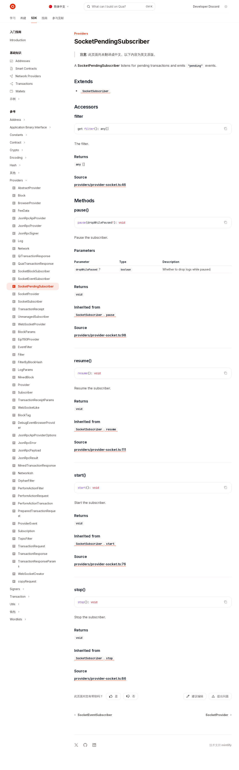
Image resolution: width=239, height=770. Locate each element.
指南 (44, 19)
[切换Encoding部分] (33, 157)
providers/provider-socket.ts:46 (100, 185)
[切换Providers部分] (33, 180)
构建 (23, 19)
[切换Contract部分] (33, 142)
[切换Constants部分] (33, 135)
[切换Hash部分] (33, 165)
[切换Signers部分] (33, 589)
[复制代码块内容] (225, 128)
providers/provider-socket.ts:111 (100, 450)
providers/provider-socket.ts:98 (100, 335)
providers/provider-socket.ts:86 (100, 678)
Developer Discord (206, 6)
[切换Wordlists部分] (33, 619)
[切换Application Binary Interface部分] (33, 127)
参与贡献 (58, 19)
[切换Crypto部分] (33, 150)
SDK (34, 19)
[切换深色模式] (226, 6)
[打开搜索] (119, 6)
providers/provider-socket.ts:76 (100, 564)
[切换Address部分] (33, 119)
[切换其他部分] (33, 172)
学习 (13, 19)
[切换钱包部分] (33, 611)
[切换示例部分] (33, 99)
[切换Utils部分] (33, 604)
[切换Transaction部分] (33, 596)
